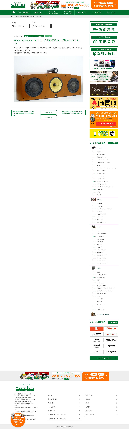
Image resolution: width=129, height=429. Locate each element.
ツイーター (99, 211)
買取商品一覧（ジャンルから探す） (57, 414)
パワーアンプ (100, 241)
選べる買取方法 (23, 12)
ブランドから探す (28, 16)
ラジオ (98, 192)
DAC (98, 280)
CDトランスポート (101, 176)
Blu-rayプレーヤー (101, 189)
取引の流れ (51, 403)
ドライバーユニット (101, 214)
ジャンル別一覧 (48, 117)
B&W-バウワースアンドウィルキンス (34, 36)
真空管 (98, 272)
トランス (99, 231)
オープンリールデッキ (102, 170)
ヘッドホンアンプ (101, 239)
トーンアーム (100, 307)
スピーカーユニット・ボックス (104, 209)
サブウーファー (100, 206)
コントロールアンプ (101, 255)
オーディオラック (101, 277)
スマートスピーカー (101, 222)
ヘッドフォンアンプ (101, 260)
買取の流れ (38, 12)
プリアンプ (99, 244)
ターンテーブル (100, 173)
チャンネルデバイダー (102, 258)
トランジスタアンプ (101, 233)
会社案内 (88, 407)
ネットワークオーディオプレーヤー (105, 186)
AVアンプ (99, 247)
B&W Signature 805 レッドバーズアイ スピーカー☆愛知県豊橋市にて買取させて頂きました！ (23, 113)
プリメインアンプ (101, 250)
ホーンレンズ (100, 219)
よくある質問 (96, 12)
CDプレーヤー (100, 151)
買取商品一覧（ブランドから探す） (57, 418)
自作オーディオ (100, 309)
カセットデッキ (100, 178)
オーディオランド (68, 426)
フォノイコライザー (101, 293)
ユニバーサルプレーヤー (103, 181)
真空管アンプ (100, 252)
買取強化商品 (89, 395)
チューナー (99, 194)
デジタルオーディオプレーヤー (104, 160)
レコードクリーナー (101, 304)
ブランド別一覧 (48, 112)
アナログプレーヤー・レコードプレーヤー (107, 168)
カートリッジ (100, 301)
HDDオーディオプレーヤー (103, 162)
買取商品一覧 (53, 12)
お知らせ (88, 399)
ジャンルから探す (19, 16)
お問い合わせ (111, 12)
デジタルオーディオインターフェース (106, 288)
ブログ (87, 403)
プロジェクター (100, 154)
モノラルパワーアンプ (102, 263)
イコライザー (100, 296)
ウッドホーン (100, 203)
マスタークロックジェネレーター (105, 291)
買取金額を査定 (107, 123)
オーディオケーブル (101, 274)
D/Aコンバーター (101, 282)
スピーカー (48, 36)
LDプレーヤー (100, 165)
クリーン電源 (100, 299)
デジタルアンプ (100, 236)
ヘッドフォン (100, 217)
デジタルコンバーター (102, 285)
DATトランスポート (101, 184)
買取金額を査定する (91, 414)
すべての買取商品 (113, 143)
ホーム (50, 395)
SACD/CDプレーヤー (102, 157)
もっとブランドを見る (104, 358)
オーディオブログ (82, 12)
